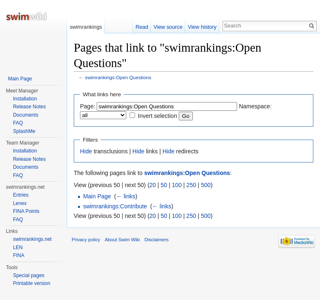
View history (202, 27)
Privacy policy (86, 239)
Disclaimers (157, 239)
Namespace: (255, 106)
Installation (25, 99)
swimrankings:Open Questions (118, 77)
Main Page (97, 196)
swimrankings (86, 27)
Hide (86, 151)
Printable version (31, 283)
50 (164, 185)
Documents (25, 115)
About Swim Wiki (122, 239)
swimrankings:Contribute (115, 206)
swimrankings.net (32, 239)
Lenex (20, 203)
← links (125, 196)
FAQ (18, 123)
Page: (87, 106)
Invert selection (157, 115)
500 (205, 185)
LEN (17, 247)
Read (141, 27)
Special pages (28, 275)
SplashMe (24, 131)
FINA (18, 255)
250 (191, 185)
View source (168, 27)
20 (153, 185)
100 (177, 185)
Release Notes (29, 107)
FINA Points (26, 211)
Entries (20, 195)
